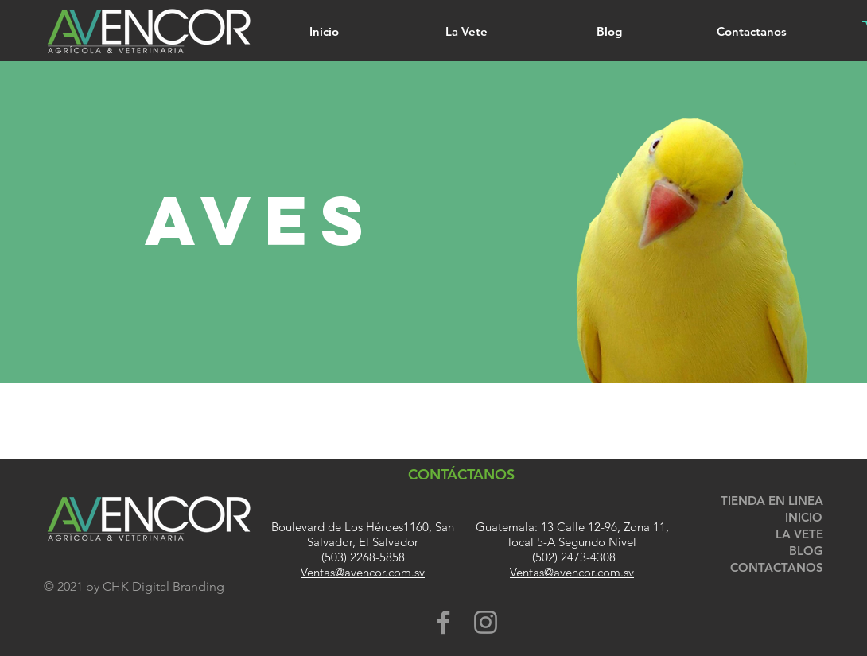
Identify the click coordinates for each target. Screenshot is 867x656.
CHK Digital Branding (163, 586)
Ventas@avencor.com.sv (363, 572)
